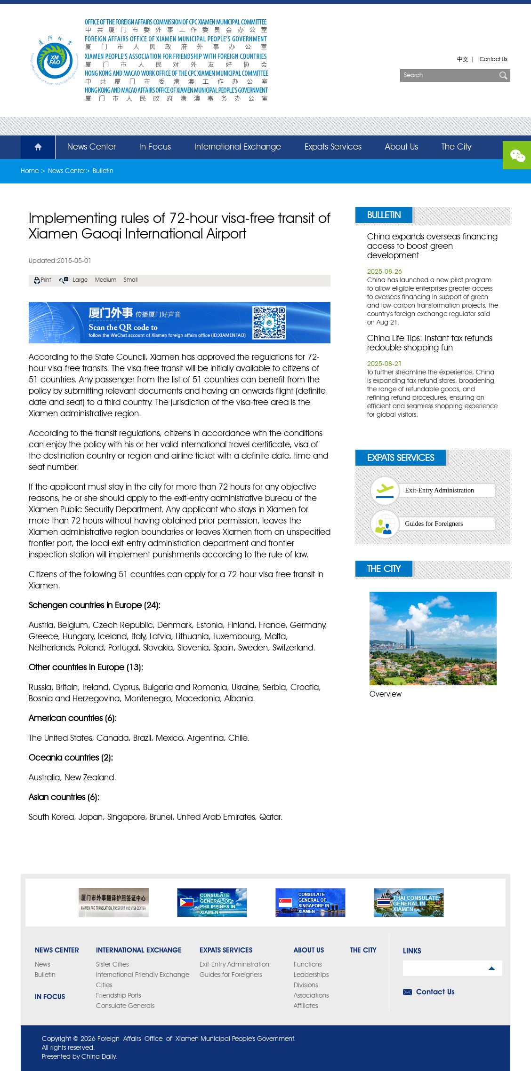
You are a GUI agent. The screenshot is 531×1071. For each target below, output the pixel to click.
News (42, 964)
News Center (91, 147)
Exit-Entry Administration (440, 490)
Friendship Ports (118, 995)
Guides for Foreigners (434, 523)
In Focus (155, 147)
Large (80, 280)
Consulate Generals (125, 1006)
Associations (311, 995)
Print (46, 280)
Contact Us (493, 60)
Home (32, 147)
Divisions (306, 985)
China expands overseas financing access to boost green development (432, 246)
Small (130, 280)
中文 (462, 60)
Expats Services (333, 147)
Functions (308, 964)
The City (456, 147)
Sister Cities (112, 964)
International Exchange (237, 147)
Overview (386, 694)
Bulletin (103, 171)
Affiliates (306, 1006)
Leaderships (311, 975)
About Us (401, 147)
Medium (105, 280)
